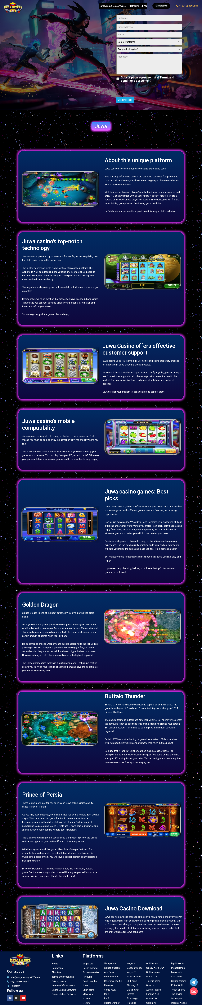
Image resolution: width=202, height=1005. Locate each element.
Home (74, 6)
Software (106, 6)
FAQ (141, 6)
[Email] (194, 991)
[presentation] (149, 89)
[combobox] (149, 42)
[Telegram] (194, 982)
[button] (101, 125)
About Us (89, 6)
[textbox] (146, 42)
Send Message (125, 100)
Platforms (126, 6)
